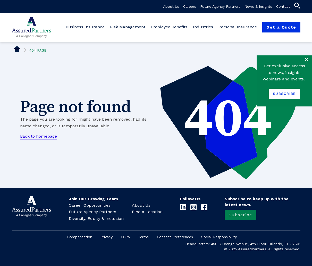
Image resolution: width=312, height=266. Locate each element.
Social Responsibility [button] (219, 237)
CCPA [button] (125, 237)
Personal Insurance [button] (238, 26)
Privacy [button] (106, 237)
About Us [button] (171, 6)
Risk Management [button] (128, 26)
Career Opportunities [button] (90, 205)
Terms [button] (143, 237)
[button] (297, 7)
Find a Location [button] (147, 211)
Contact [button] (283, 6)
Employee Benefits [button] (170, 26)
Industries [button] (203, 26)
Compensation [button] (79, 237)
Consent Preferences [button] (175, 237)
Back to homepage (38, 136)
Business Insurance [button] (86, 26)
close (307, 59)
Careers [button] (189, 6)
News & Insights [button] (258, 6)
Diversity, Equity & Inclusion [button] (96, 218)
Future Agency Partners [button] (220, 6)
